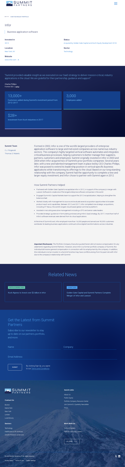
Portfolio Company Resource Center (76, 401)
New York (8, 411)
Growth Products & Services (14, 435)
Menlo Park (8, 408)
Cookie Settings (31, 460)
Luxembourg (9, 418)
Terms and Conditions (40, 369)
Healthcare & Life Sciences (14, 432)
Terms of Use (19, 460)
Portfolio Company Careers (73, 432)
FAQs (66, 408)
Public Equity (68, 398)
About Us (67, 395)
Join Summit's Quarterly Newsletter (76, 404)
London (7, 415)
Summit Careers (69, 428)
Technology (8, 428)
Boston (7, 405)
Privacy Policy (9, 460)
